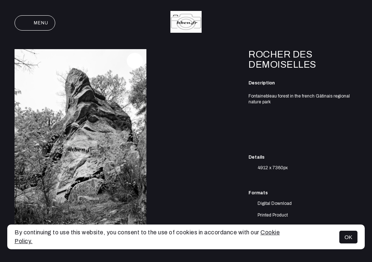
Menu (34, 23)
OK (348, 237)
